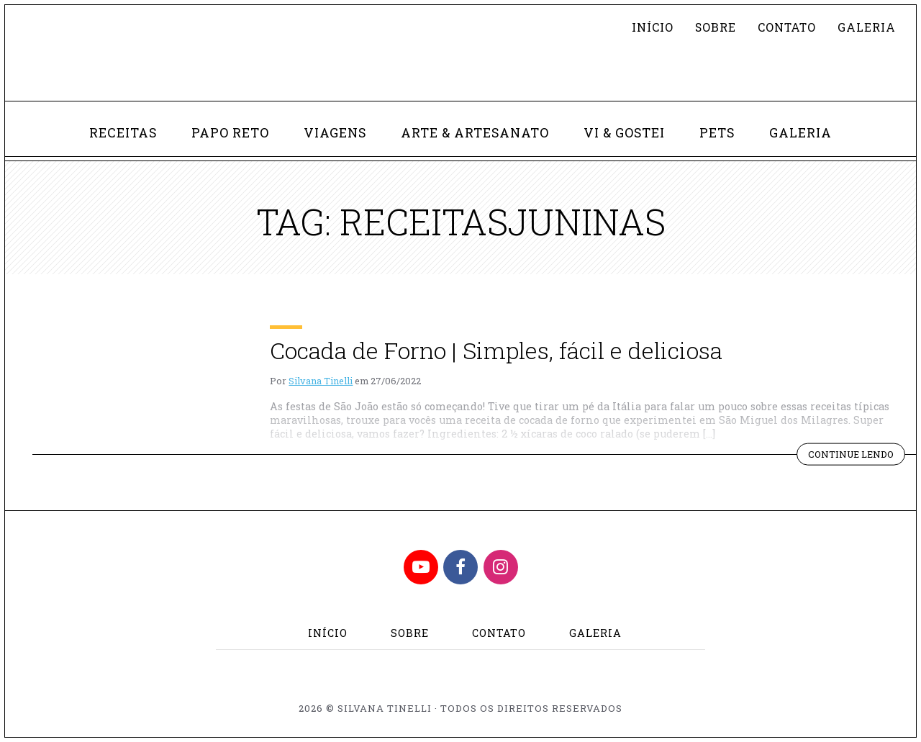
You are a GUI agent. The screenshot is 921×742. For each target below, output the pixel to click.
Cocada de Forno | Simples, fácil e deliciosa (496, 350)
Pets (717, 133)
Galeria (867, 27)
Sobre (715, 27)
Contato (787, 27)
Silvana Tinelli (321, 380)
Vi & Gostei (624, 133)
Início (652, 27)
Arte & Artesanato (475, 133)
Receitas (123, 133)
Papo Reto (230, 133)
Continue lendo (856, 455)
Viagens (335, 133)
